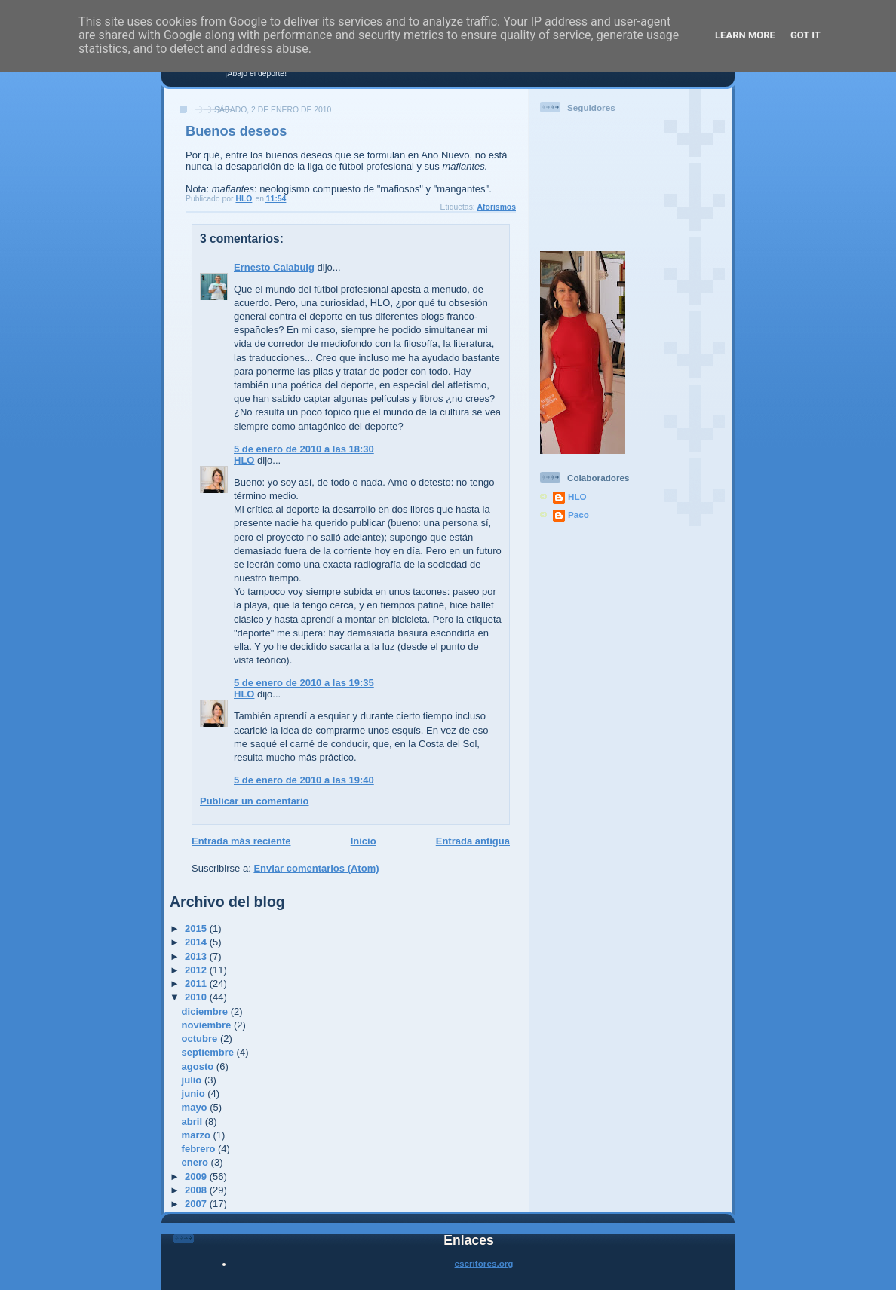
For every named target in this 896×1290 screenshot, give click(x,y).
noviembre (208, 1025)
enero (196, 1162)
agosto (199, 1066)
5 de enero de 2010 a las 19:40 (304, 780)
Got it (805, 35)
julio (193, 1080)
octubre (201, 1038)
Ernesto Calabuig (274, 267)
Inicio (363, 841)
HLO (244, 460)
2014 (197, 942)
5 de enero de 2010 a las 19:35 (304, 682)
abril (193, 1121)
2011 (197, 983)
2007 (197, 1203)
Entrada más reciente (241, 841)
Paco (578, 514)
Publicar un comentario (254, 801)
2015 (197, 928)
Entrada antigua (473, 841)
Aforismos (496, 207)
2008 (197, 1190)
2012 (197, 970)
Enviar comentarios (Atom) (316, 868)
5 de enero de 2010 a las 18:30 (304, 449)
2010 (197, 997)
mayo (196, 1107)
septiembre (209, 1052)
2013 (197, 956)
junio (195, 1093)
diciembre (206, 1011)
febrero (200, 1148)
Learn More (745, 35)
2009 (197, 1176)
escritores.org (484, 1263)
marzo (197, 1135)
